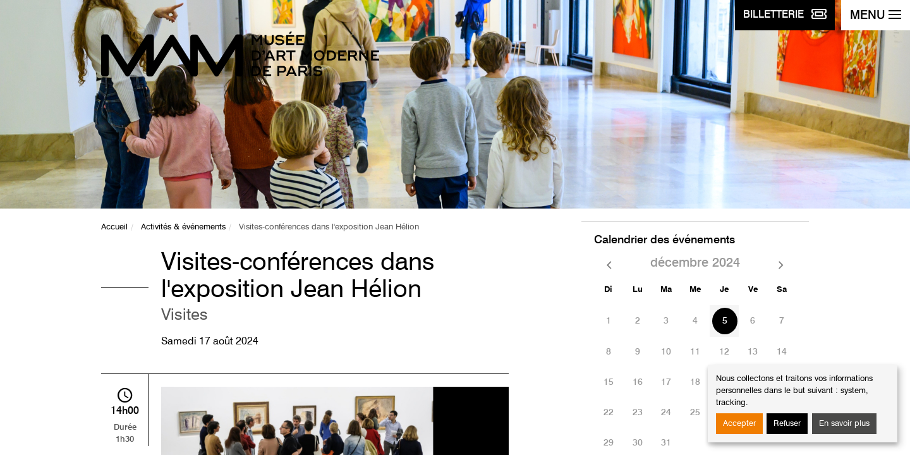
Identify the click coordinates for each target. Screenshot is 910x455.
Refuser (787, 424)
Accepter (739, 424)
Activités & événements (183, 227)
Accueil (114, 227)
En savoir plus (844, 424)
